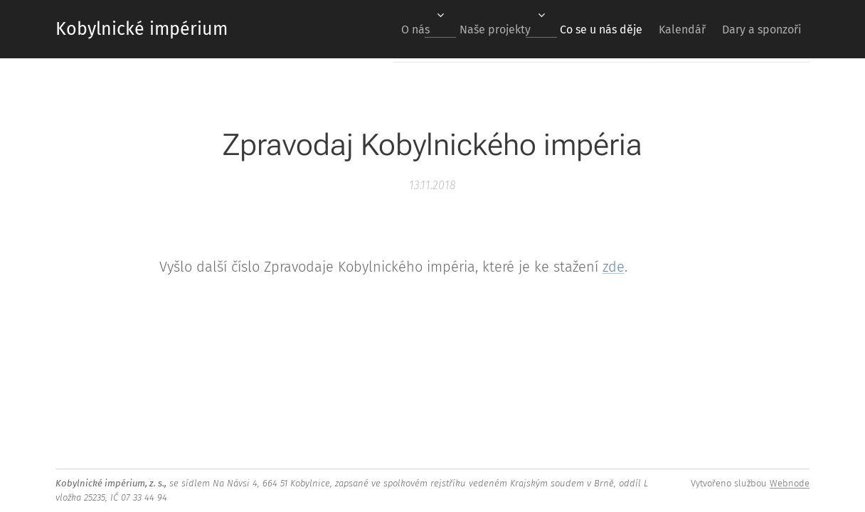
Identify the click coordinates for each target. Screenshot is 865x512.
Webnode (790, 483)
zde (614, 266)
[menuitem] (385, 29)
